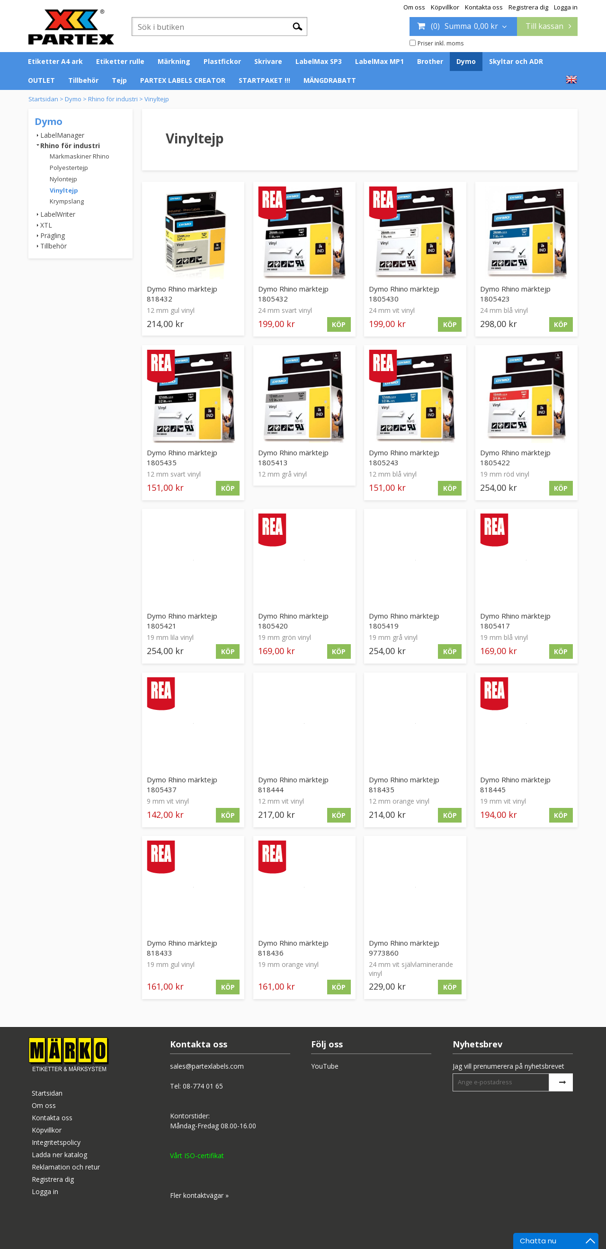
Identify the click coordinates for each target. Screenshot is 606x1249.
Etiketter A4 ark (55, 61)
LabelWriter (57, 214)
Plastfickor (222, 61)
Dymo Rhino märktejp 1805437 (182, 784)
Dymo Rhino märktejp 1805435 (182, 457)
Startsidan (43, 99)
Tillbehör (83, 80)
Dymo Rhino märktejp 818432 (182, 293)
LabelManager (62, 135)
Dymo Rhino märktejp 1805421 (182, 620)
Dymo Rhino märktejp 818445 (515, 784)
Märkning (174, 61)
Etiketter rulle (120, 61)
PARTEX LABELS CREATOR (182, 80)
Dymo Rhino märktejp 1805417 (515, 620)
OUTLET (41, 80)
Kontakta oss (484, 7)
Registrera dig (528, 7)
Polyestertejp (69, 167)
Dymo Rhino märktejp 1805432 (293, 293)
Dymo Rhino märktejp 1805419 (404, 620)
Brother (430, 61)
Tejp (119, 80)
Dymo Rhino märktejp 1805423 (515, 293)
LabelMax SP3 (318, 61)
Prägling (52, 235)
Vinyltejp (156, 99)
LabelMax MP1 (379, 61)
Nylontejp (63, 179)
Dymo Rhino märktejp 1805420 (293, 620)
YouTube (325, 1066)
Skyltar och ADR (516, 61)
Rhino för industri (113, 99)
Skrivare (268, 61)
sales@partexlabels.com (207, 1066)
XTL (46, 225)
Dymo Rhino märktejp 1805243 (404, 457)
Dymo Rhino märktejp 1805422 (515, 457)
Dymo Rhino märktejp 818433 (182, 947)
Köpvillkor (445, 7)
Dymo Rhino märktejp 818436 (293, 947)
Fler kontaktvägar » (199, 1195)
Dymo (466, 61)
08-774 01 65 (203, 1085)
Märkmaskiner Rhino (79, 156)
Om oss (414, 7)
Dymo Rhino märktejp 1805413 (293, 457)
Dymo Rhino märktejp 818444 (293, 784)
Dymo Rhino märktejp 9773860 (404, 947)
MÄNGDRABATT (329, 80)
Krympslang (67, 201)
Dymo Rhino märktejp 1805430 (404, 293)
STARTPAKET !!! (264, 80)
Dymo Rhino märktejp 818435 (404, 784)
